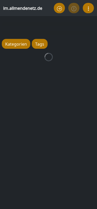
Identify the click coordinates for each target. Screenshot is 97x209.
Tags (39, 43)
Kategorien (16, 43)
